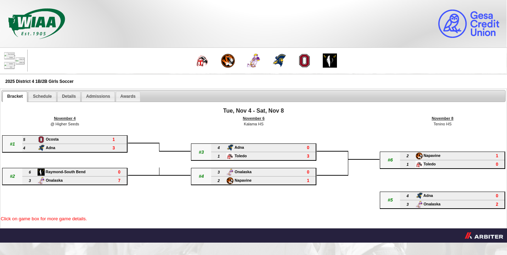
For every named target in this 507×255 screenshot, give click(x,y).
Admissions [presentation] (98, 96)
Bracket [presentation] (15, 96)
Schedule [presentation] (42, 96)
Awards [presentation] (128, 96)
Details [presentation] (69, 96)
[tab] (14, 96)
